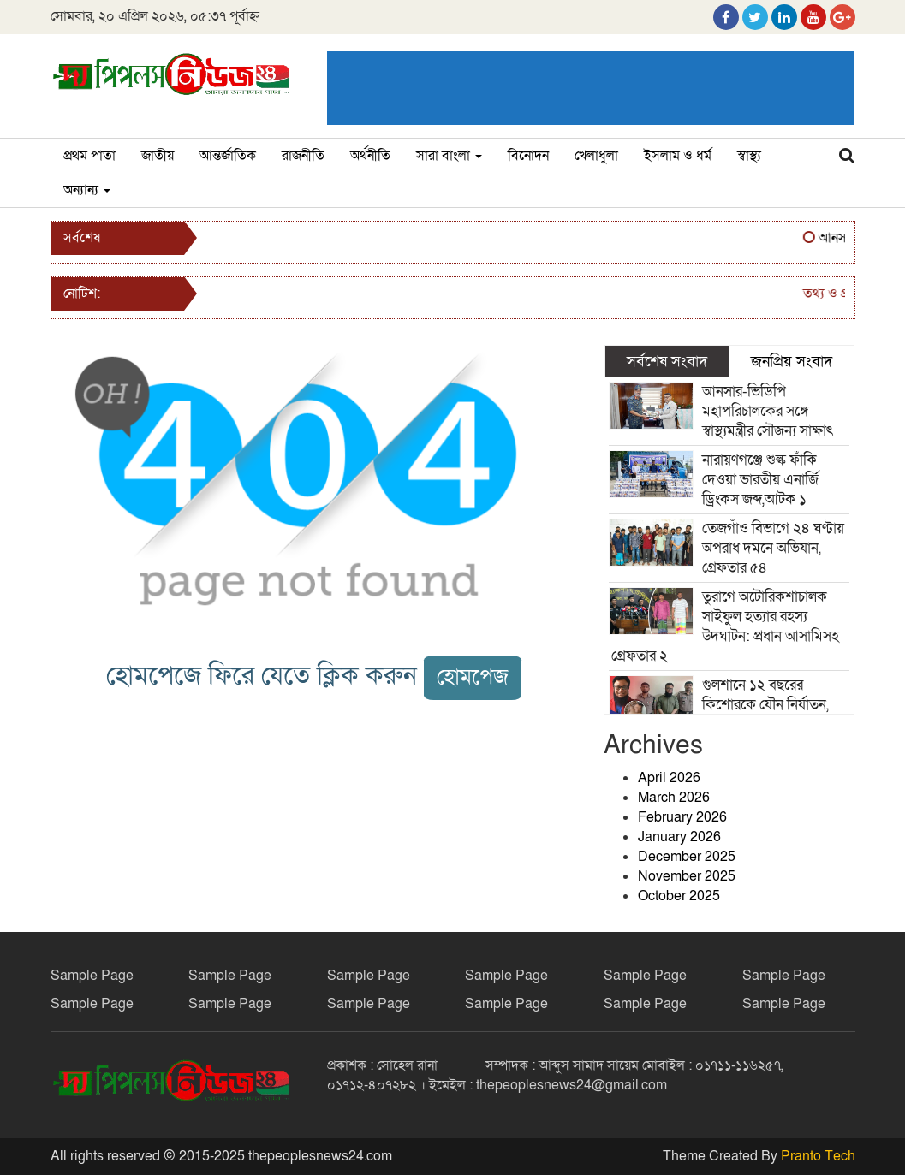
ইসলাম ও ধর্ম (677, 155)
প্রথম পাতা (89, 155)
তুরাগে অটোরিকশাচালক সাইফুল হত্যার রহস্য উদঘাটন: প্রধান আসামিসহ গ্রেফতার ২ (724, 626)
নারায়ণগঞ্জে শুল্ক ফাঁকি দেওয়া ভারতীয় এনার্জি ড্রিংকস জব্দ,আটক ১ (760, 479)
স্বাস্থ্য (749, 155)
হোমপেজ (473, 677)
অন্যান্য (86, 190)
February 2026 (682, 817)
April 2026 (669, 777)
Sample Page (92, 975)
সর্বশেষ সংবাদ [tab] (667, 361)
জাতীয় (157, 155)
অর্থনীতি (370, 155)
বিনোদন (528, 155)
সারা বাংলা (449, 155)
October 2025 (679, 896)
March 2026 (674, 797)
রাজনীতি (303, 155)
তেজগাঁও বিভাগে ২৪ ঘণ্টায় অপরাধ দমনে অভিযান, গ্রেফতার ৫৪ (773, 548)
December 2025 (686, 856)
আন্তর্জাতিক (227, 155)
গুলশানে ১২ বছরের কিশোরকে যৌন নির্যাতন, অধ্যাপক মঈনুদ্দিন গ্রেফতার (773, 704)
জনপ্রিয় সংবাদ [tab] (791, 361)
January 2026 (679, 837)
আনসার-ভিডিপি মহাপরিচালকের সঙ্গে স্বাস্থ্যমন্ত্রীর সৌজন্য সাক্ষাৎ (767, 411)
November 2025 (686, 876)
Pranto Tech (818, 1156)
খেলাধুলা (596, 155)
